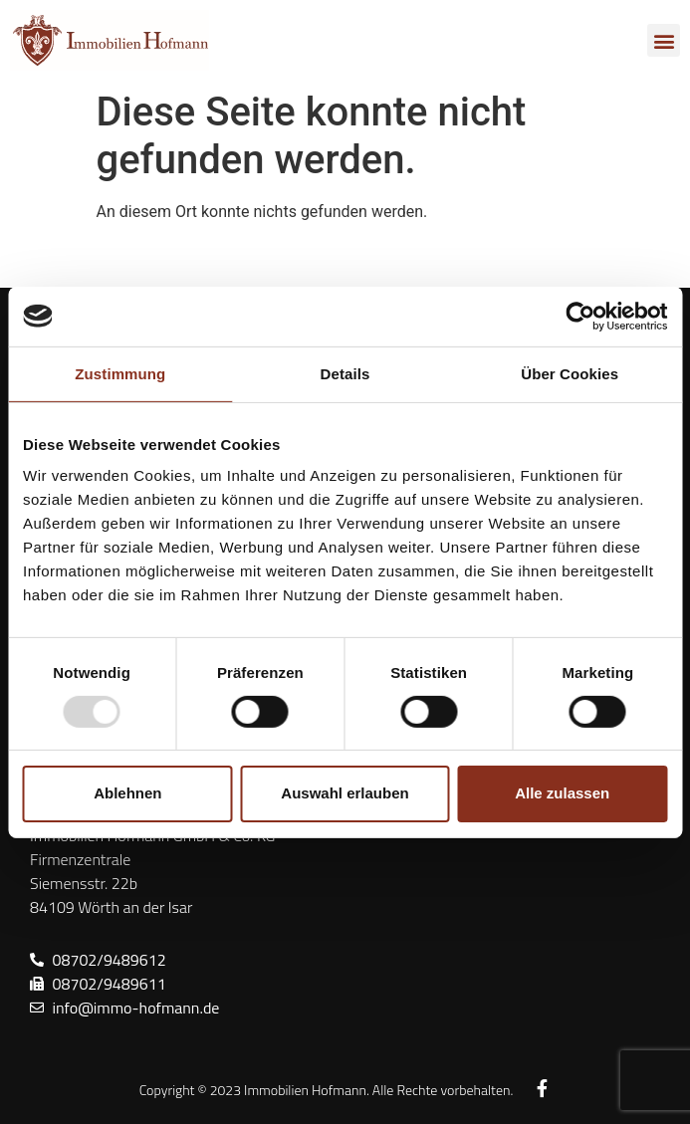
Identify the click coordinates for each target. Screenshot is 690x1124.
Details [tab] (345, 372)
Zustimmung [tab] (120, 372)
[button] (663, 40)
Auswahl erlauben (344, 793)
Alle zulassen (562, 793)
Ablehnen (127, 793)
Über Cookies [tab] (569, 372)
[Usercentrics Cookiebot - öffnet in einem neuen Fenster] (580, 316)
